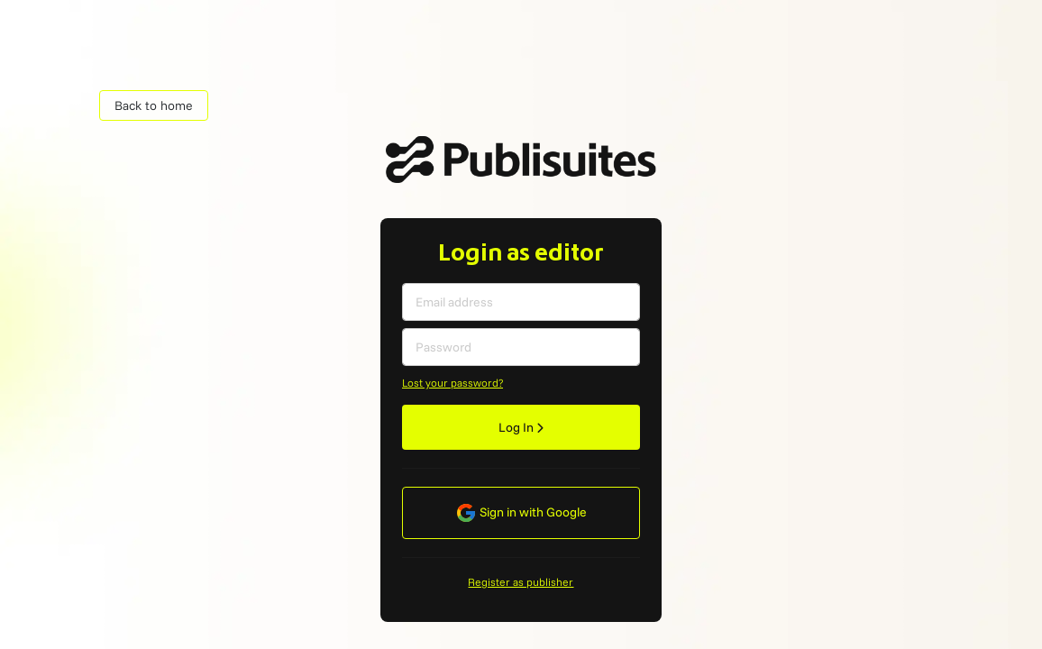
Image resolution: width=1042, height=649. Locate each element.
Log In (521, 427)
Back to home (153, 105)
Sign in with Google (521, 513)
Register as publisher (520, 582)
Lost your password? (452, 382)
